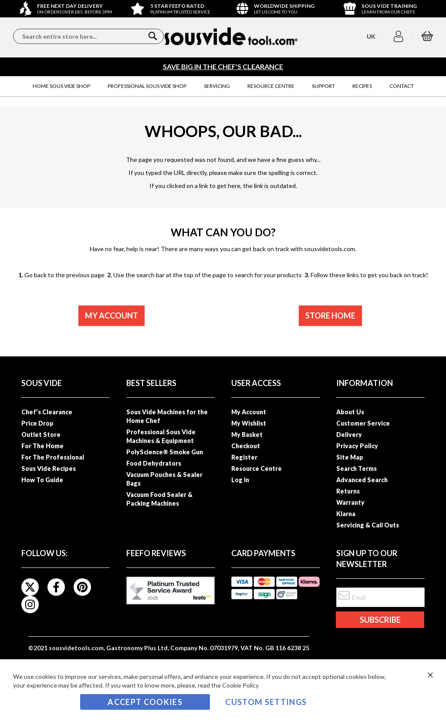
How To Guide (42, 479)
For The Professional (52, 457)
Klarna (345, 513)
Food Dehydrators (153, 463)
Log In (240, 479)
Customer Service (363, 423)
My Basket (247, 434)
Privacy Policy (357, 446)
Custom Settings (266, 702)
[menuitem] (61, 86)
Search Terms (356, 468)
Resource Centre (256, 468)
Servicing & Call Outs (367, 525)
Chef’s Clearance (46, 412)
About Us (350, 412)
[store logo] (231, 36)
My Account (248, 412)
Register (244, 457)
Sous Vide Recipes (48, 468)
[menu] (223, 86)
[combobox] (88, 36)
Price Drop (37, 423)
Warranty (350, 502)
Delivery (349, 434)
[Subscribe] (380, 619)
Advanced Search (362, 479)
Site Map (349, 457)
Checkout (245, 446)
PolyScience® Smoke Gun (164, 452)
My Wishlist (248, 423)
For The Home (42, 446)
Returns (348, 491)
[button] (399, 36)
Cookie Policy (240, 685)
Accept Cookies (145, 702)
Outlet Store (41, 434)
